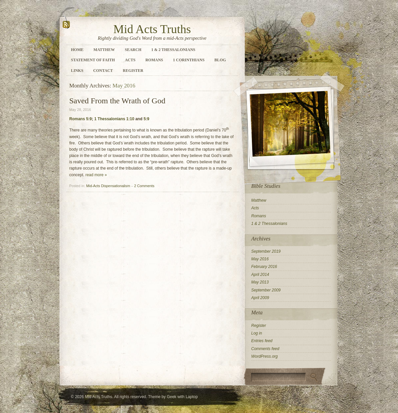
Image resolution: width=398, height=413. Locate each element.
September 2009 (266, 290)
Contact (103, 70)
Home (77, 49)
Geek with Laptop (182, 396)
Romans (154, 60)
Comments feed (265, 348)
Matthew (104, 49)
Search (133, 49)
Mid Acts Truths (152, 29)
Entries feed (261, 340)
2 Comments (144, 186)
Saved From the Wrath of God (117, 100)
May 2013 (260, 282)
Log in (256, 333)
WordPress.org (264, 356)
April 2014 (260, 274)
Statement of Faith (93, 60)
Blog (220, 60)
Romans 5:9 (80, 119)
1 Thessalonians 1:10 (114, 119)
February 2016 (264, 266)
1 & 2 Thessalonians (173, 49)
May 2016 (260, 259)
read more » (96, 175)
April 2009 (260, 297)
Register (133, 70)
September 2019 (266, 251)
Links (77, 70)
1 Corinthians (188, 60)
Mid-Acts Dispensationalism (108, 186)
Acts (130, 60)
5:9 (146, 119)
